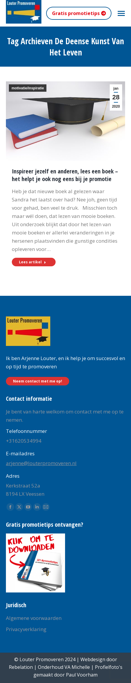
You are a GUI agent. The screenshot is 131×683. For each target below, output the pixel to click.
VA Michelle (77, 667)
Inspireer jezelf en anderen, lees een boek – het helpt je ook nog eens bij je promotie (65, 175)
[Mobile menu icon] (121, 13)
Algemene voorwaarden (34, 618)
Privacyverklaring (26, 629)
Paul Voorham (82, 674)
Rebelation (21, 667)
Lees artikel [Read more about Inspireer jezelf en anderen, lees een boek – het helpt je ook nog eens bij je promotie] (32, 262)
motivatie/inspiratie (28, 88)
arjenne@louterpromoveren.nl (41, 463)
